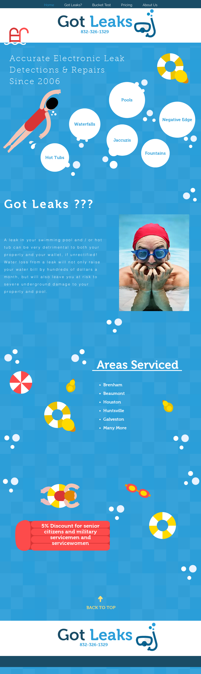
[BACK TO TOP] (101, 607)
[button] (122, 140)
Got (95, 21)
